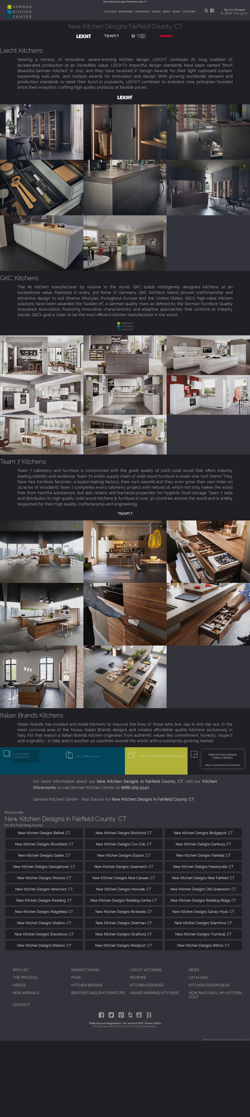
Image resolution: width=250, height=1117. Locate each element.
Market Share (85, 970)
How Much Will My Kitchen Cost (215, 995)
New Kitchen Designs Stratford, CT (123, 934)
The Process (25, 977)
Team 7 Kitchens (23, 461)
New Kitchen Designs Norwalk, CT (123, 889)
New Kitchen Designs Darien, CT (44, 855)
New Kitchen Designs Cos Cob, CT (124, 844)
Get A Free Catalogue (22, 756)
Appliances (142, 12)
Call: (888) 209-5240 (88, 756)
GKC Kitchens (19, 278)
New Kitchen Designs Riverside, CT (123, 912)
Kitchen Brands (87, 985)
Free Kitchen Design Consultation (222, 756)
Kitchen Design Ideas (209, 985)
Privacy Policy (153, 1023)
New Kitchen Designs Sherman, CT (124, 923)
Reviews (138, 977)
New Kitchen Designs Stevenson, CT (44, 934)
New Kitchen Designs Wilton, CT (203, 945)
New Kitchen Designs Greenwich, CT (123, 867)
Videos (156, 12)
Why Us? (21, 970)
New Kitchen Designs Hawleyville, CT (203, 867)
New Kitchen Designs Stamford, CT (203, 923)
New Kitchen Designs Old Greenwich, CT (203, 889)
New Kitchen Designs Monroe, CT (44, 878)
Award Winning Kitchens (154, 993)
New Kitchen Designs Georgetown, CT (44, 867)
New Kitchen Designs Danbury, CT (203, 844)
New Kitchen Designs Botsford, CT (124, 833)
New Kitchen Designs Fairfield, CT (203, 855)
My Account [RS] (133, 1023)
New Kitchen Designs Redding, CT (44, 900)
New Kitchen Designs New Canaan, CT (123, 878)
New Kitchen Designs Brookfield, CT (44, 844)
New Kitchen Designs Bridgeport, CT (203, 833)
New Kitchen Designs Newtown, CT (44, 889)
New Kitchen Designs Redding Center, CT (123, 900)
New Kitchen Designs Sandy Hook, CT (203, 912)
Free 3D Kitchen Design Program (161, 756)
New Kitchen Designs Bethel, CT (44, 833)
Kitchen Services (147, 985)
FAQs (76, 977)
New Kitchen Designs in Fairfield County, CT (140, 781)
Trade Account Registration (105, 1023)
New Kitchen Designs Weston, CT (44, 945)
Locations (188, 12)
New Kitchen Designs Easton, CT (123, 855)
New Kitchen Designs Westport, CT (123, 945)
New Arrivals (26, 993)
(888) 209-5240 (135, 787)
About (167, 12)
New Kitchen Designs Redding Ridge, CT (203, 900)
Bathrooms (126, 12)
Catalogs (198, 977)
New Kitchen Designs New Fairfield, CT (203, 878)
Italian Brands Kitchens (31, 715)
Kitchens (110, 12)
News (176, 12)
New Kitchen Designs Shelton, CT (44, 923)
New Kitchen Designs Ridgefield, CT (44, 912)
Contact (21, 1005)
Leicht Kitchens (21, 50)
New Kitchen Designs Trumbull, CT (203, 934)
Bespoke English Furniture (98, 993)
